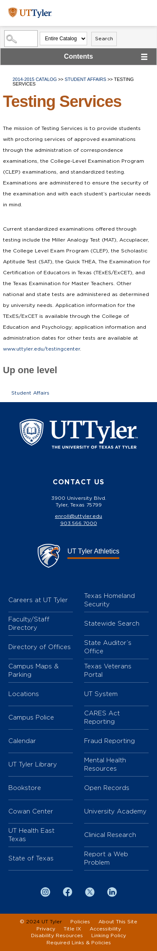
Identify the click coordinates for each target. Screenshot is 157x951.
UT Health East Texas (31, 834)
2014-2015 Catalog (35, 79)
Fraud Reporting (109, 741)
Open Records (106, 788)
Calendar (22, 741)
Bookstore (24, 788)
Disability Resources (57, 935)
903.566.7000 (78, 523)
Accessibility (105, 928)
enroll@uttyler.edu (78, 516)
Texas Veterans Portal (107, 670)
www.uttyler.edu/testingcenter (41, 348)
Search (104, 38)
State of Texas (31, 858)
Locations (23, 694)
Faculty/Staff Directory (28, 623)
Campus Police (31, 717)
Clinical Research (110, 834)
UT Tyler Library (32, 764)
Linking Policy (108, 935)
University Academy (115, 811)
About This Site (117, 921)
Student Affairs (85, 79)
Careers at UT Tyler (38, 600)
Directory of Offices (39, 647)
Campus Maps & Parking (33, 670)
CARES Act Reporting (102, 717)
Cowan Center (30, 811)
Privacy (45, 928)
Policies (80, 921)
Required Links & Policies (78, 942)
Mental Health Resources (105, 764)
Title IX (72, 928)
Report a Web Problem (106, 858)
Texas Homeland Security (109, 599)
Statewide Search (111, 623)
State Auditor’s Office (107, 646)
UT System (101, 694)
